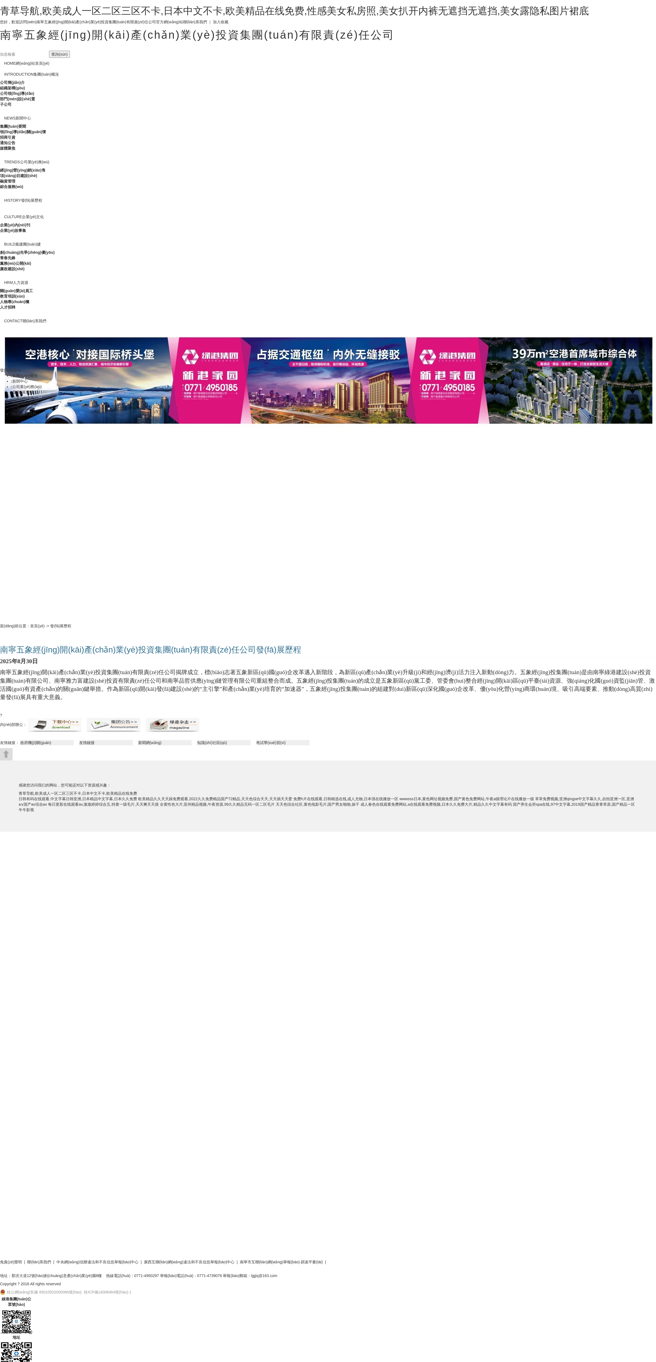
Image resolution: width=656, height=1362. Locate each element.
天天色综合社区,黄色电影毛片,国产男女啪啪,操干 (318, 804)
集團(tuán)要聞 (13, 126)
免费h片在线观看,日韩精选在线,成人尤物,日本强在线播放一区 (345, 799)
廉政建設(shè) (12, 269)
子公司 (6, 104)
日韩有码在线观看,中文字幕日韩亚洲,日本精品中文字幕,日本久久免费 (78, 799)
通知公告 (7, 143)
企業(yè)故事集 (13, 230)
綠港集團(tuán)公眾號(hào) (17, 1302)
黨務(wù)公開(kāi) (15, 263)
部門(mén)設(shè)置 (17, 99)
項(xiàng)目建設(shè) (18, 175)
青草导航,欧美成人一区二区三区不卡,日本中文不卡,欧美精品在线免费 (78, 793)
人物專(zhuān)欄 (14, 302)
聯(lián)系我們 (195, 22)
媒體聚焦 (7, 148)
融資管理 (7, 181)
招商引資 (7, 137)
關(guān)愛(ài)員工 (16, 291)
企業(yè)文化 (24, 217)
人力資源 (16, 282)
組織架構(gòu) (12, 88)
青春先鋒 (7, 258)
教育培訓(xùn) (12, 296)
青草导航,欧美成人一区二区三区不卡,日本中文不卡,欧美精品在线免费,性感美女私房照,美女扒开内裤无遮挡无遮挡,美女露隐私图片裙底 (294, 10)
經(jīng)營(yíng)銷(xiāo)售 (23, 170)
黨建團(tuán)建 (22, 244)
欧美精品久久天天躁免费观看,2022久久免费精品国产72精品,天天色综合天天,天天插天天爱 (215, 799)
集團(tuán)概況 (31, 74)
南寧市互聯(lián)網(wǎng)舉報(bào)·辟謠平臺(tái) (281, 1262)
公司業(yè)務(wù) (26, 162)
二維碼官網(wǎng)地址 (16, 1335)
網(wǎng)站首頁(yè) (26, 63)
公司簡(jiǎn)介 (12, 82)
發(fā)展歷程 (23, 200)
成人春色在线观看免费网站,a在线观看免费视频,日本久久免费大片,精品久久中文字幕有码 (436, 804)
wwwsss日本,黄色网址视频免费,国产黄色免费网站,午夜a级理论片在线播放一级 (466, 799)
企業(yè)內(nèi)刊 (15, 225)
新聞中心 (17, 118)
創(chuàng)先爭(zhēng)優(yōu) (27, 252)
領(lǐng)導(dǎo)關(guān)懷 (23, 132)
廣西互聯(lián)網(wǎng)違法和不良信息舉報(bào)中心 (189, 1262)
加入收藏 (220, 22)
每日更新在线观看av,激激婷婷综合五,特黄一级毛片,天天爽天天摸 (103, 804)
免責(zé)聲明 (11, 1262)
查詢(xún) (59, 54)
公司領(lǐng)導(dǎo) (17, 93)
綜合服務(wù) (11, 186)
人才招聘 (7, 307)
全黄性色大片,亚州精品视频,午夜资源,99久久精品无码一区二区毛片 (217, 804)
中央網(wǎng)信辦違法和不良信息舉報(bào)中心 (97, 1262)
